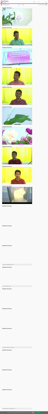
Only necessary (38, 412)
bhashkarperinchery (6, 4)
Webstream (5, 1)
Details (33, 412)
